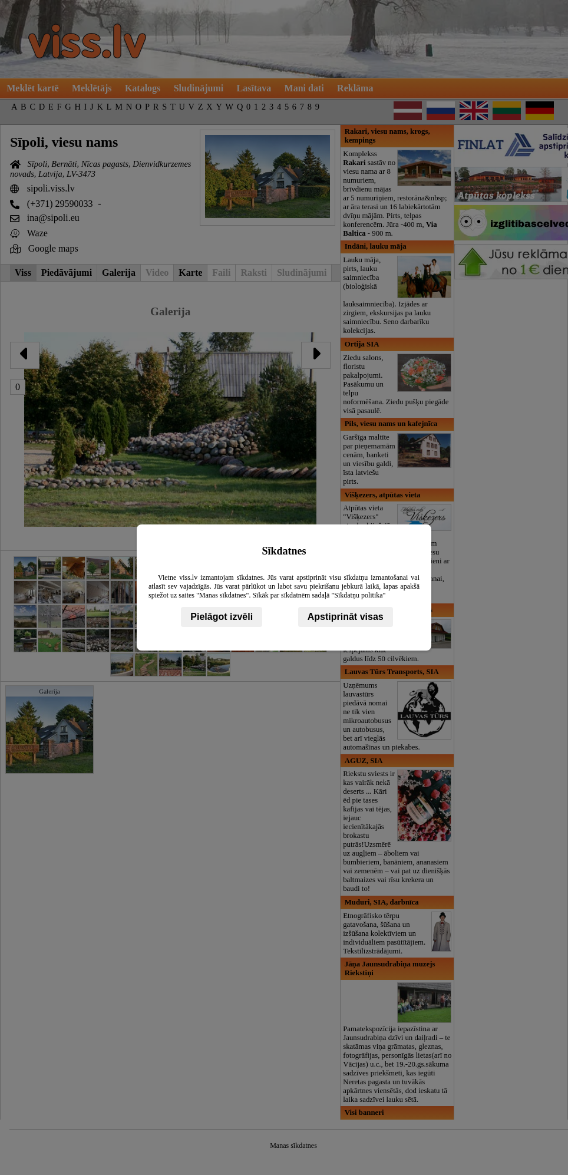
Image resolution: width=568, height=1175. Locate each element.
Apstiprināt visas (346, 617)
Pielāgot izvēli (221, 617)
